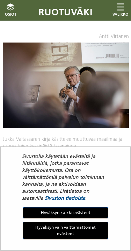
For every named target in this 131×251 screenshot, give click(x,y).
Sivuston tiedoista (65, 198)
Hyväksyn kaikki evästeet (65, 212)
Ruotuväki (65, 12)
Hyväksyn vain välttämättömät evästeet (65, 230)
